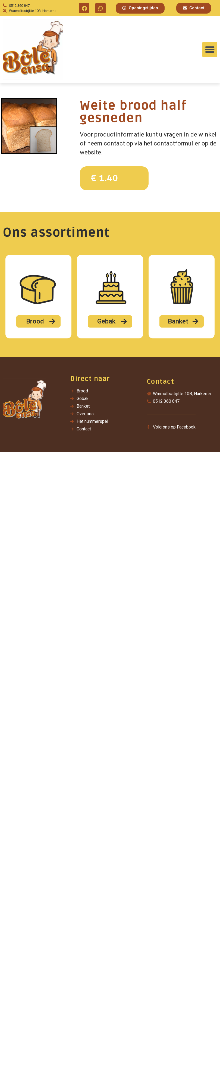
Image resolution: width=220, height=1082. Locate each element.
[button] (140, 8)
